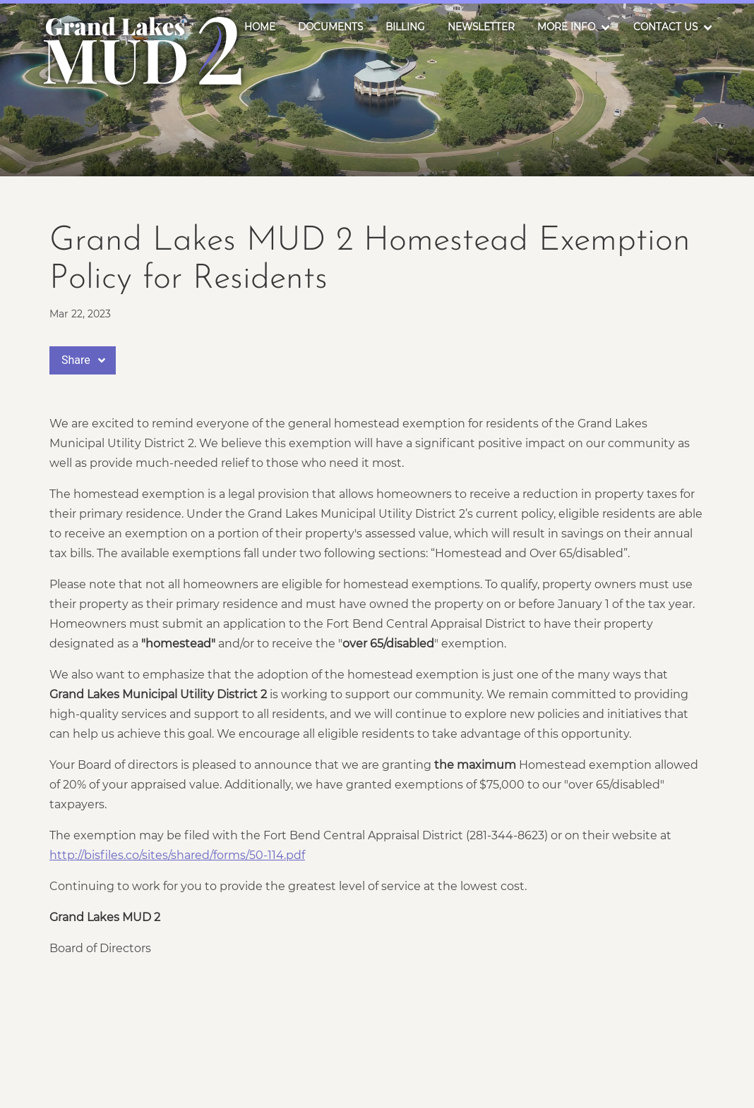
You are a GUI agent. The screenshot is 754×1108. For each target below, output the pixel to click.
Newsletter (481, 26)
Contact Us (665, 26)
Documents (330, 26)
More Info (566, 26)
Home (259, 26)
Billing (405, 26)
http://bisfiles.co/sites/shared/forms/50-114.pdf (177, 855)
